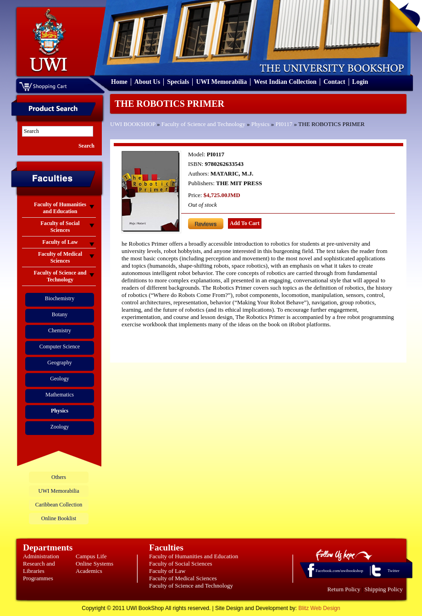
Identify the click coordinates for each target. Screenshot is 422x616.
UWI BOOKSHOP (132, 124)
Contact (334, 81)
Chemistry (59, 330)
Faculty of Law (167, 570)
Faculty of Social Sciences (180, 563)
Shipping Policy (384, 589)
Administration (41, 556)
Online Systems (94, 563)
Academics (89, 570)
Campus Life (91, 556)
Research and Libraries (39, 567)
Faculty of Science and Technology (203, 124)
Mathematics (59, 394)
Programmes (38, 578)
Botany (60, 314)
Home (119, 81)
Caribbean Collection (58, 504)
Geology (59, 378)
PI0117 (284, 124)
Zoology (59, 427)
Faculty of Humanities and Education (193, 556)
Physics (260, 124)
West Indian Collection (285, 81)
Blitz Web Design (319, 608)
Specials (178, 81)
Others (58, 477)
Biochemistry (60, 298)
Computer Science (59, 346)
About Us (147, 81)
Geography (59, 362)
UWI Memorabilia (221, 81)
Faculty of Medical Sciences (183, 578)
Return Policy (344, 589)
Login (360, 81)
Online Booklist (58, 518)
